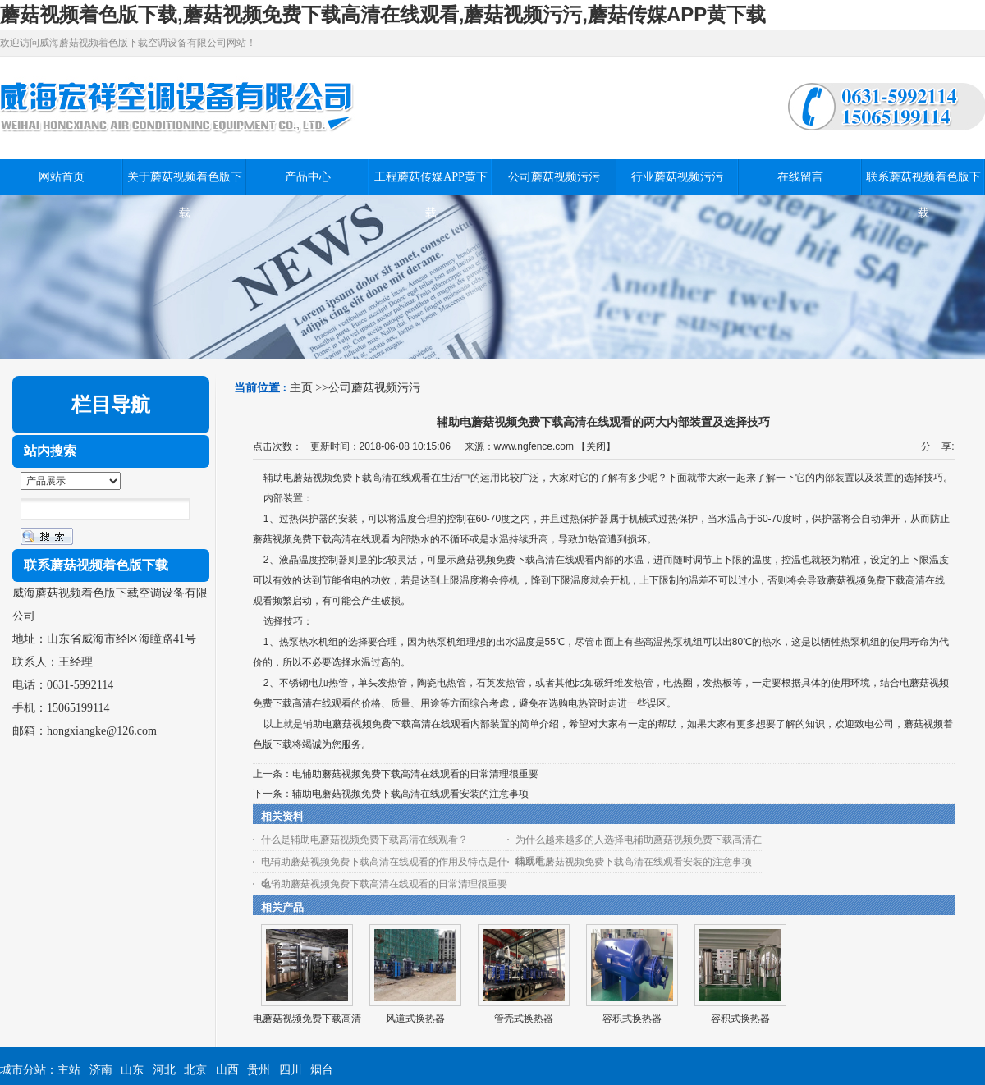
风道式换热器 (415, 1018)
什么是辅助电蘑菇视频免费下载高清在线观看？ (364, 839)
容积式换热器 (632, 1018)
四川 (290, 1070)
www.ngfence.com (534, 446)
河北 (164, 1070)
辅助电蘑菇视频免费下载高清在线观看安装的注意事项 (410, 793)
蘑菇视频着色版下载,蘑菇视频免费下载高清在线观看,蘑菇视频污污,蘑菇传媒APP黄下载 (383, 14)
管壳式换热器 (523, 1018)
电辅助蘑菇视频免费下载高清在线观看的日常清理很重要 (415, 774)
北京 (195, 1070)
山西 (227, 1070)
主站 (68, 1070)
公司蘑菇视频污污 (374, 388)
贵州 (258, 1070)
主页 (301, 388)
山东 (132, 1070)
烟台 (321, 1070)
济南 (100, 1070)
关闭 (596, 446)
